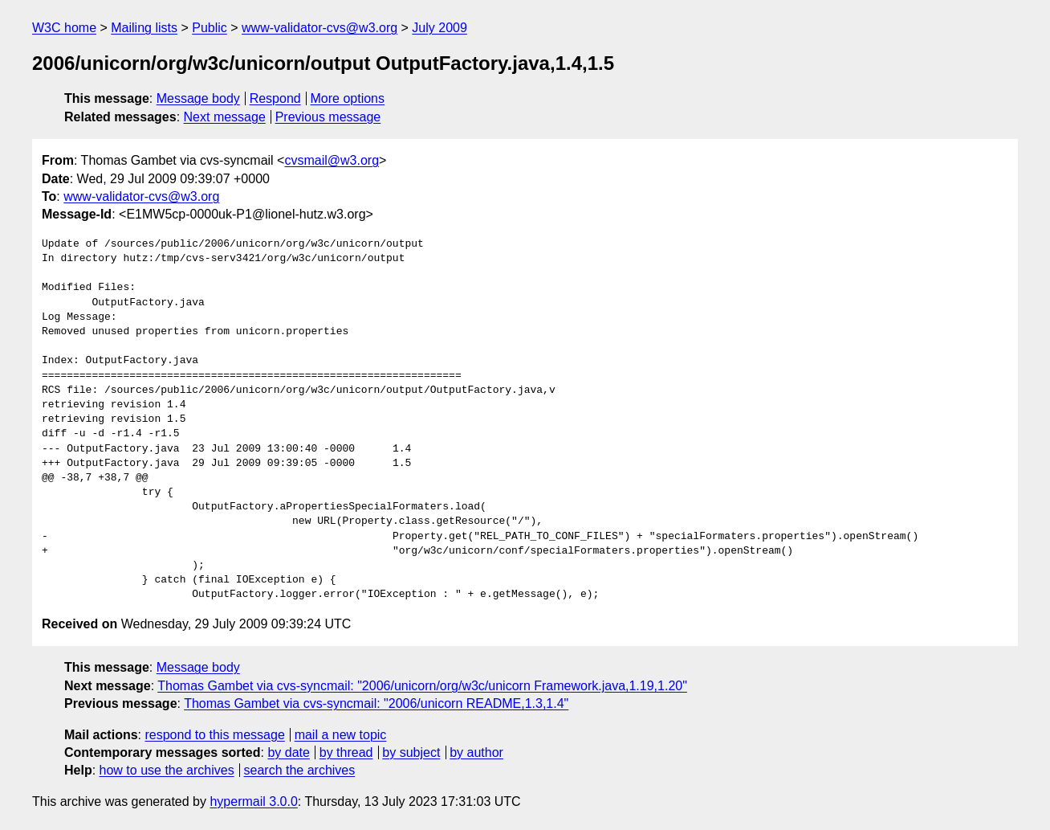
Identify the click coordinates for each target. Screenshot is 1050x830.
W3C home (64, 28)
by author (476, 752)
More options (348, 98)
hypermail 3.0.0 (253, 801)
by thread (346, 752)
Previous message (328, 117)
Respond (275, 98)
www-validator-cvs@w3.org (319, 28)
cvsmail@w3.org (331, 160)
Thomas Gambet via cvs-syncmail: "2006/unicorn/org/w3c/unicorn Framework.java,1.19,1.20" (422, 686)
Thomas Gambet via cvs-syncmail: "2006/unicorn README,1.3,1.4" (376, 703)
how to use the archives (167, 770)
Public (209, 28)
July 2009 (439, 28)
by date (288, 752)
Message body (198, 98)
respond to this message (214, 735)
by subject (411, 752)
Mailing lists (144, 28)
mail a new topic (341, 735)
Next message (225, 117)
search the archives (300, 770)
